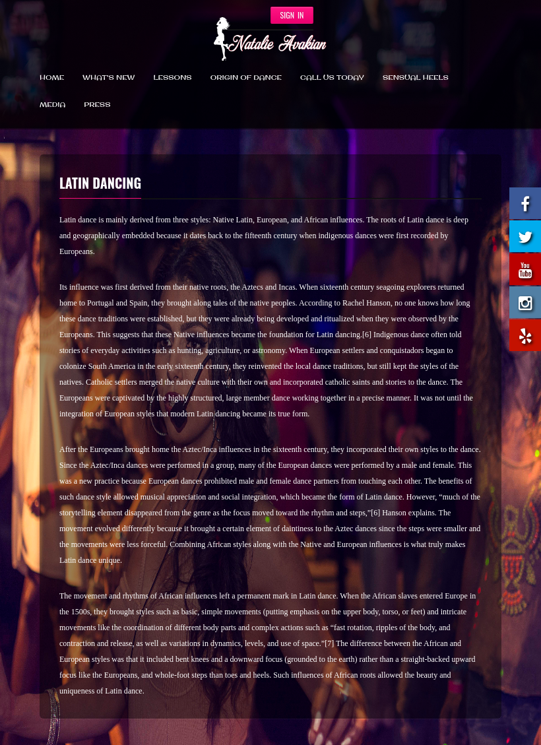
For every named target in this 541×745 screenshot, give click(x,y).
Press (97, 105)
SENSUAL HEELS (416, 78)
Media (52, 105)
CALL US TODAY (332, 78)
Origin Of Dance (246, 78)
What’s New (108, 78)
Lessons (173, 78)
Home (52, 78)
